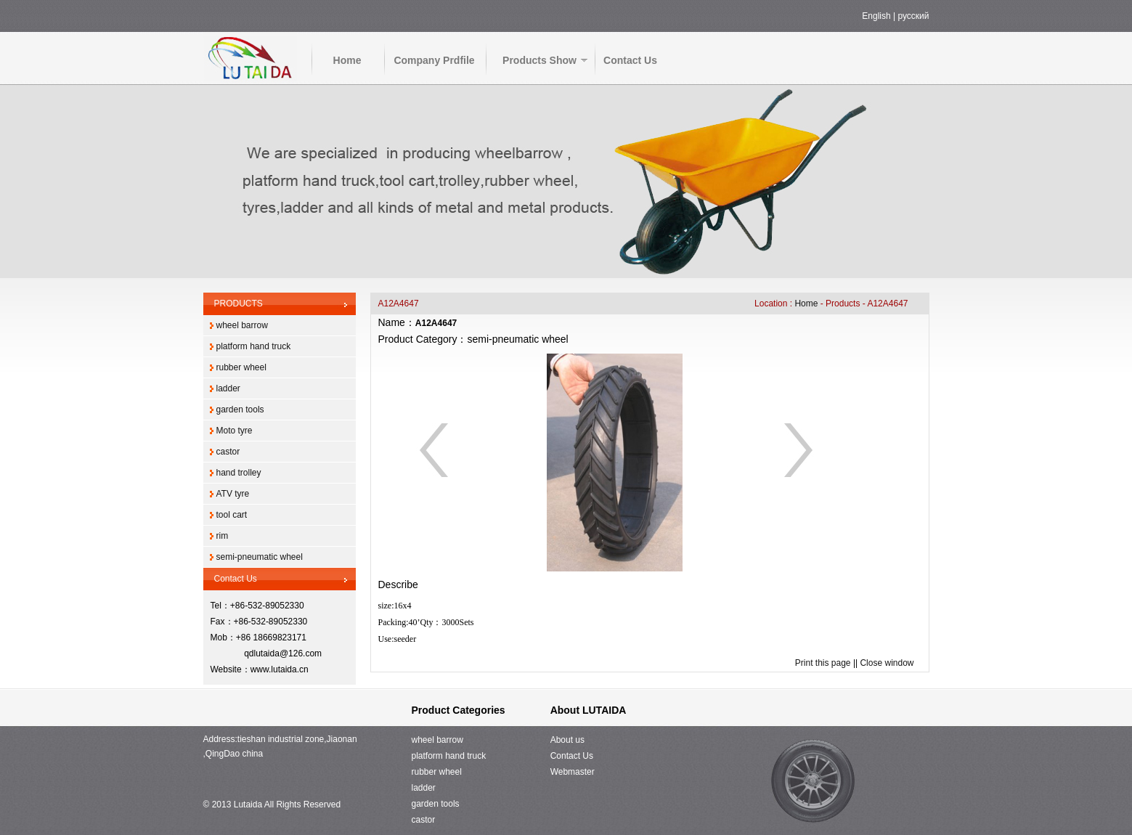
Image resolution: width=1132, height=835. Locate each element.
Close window (886, 663)
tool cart (232, 515)
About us (567, 740)
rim (222, 536)
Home (347, 60)
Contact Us (630, 60)
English (876, 16)
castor (228, 452)
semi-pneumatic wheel (259, 557)
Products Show (539, 60)
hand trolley (238, 473)
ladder (228, 388)
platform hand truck (253, 346)
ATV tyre (233, 494)
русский (913, 16)
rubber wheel (241, 367)
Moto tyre (234, 430)
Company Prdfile (434, 60)
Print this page (823, 663)
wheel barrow (242, 325)
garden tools (240, 409)
